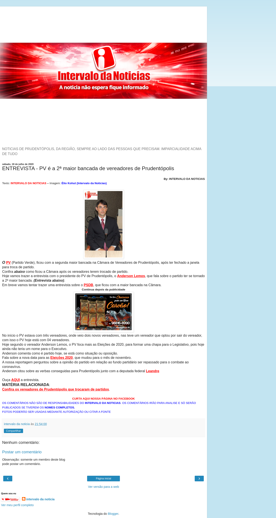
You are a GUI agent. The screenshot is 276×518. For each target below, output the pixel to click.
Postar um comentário (22, 452)
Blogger (113, 513)
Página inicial (103, 478)
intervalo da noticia (40, 499)
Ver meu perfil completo (17, 505)
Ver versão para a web (103, 486)
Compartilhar (13, 430)
